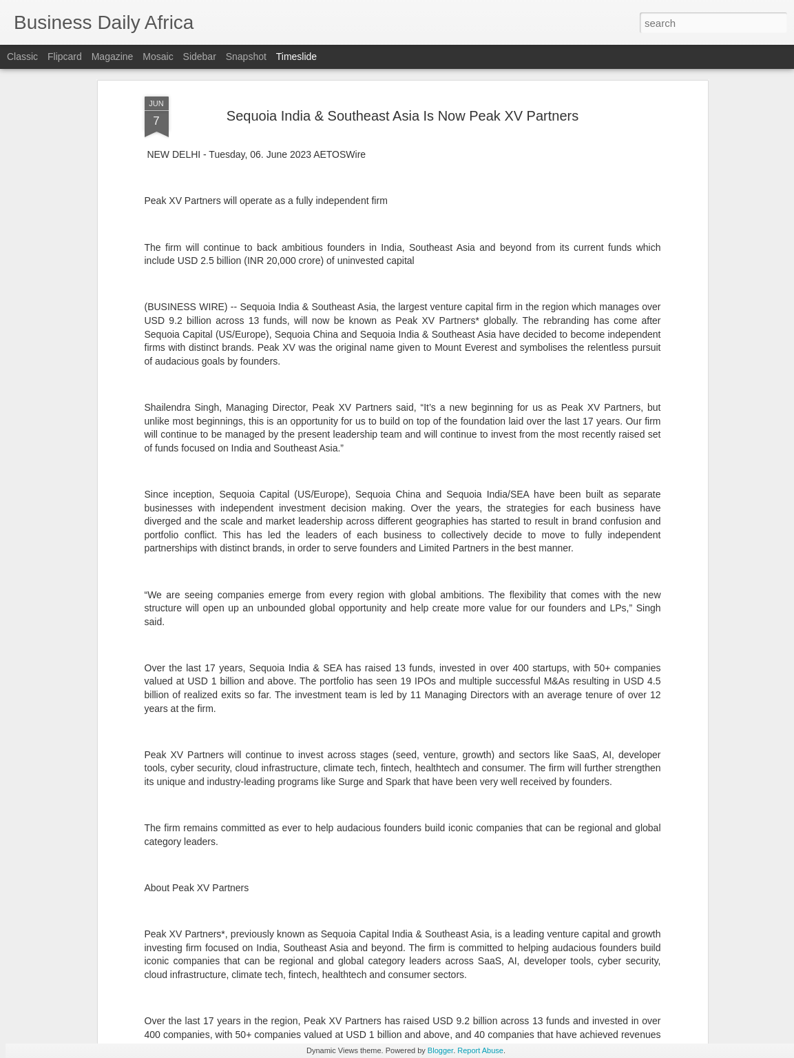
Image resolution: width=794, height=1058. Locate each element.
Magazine (113, 56)
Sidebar (199, 56)
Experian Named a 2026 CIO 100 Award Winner (635, 997)
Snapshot (246, 56)
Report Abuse (480, 1050)
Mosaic (158, 56)
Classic (22, 56)
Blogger (440, 1050)
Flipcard (65, 56)
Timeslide (296, 56)
